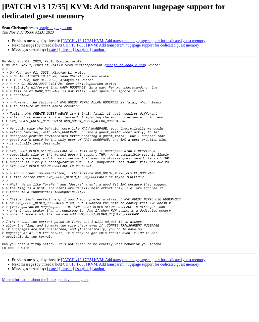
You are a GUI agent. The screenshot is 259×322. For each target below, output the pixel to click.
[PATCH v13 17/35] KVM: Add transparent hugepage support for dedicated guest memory (133, 41)
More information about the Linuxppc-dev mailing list (45, 318)
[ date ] (52, 49)
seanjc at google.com (55, 28)
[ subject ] (83, 49)
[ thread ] (66, 49)
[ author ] (99, 49)
